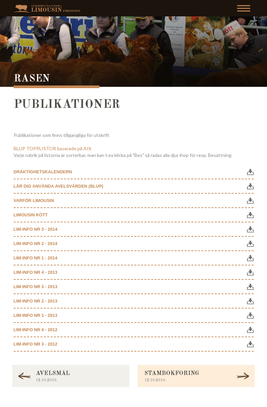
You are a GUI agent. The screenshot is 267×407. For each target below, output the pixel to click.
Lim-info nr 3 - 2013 (35, 286)
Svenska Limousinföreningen (49, 8)
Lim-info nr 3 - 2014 (35, 229)
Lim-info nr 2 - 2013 (35, 300)
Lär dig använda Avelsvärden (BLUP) (58, 186)
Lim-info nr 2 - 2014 (35, 243)
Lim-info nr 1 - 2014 (35, 257)
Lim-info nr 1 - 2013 (35, 315)
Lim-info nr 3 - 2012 (35, 344)
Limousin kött (31, 214)
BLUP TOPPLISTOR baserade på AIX (52, 148)
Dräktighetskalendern (43, 171)
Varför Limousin (34, 200)
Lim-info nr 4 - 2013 (35, 272)
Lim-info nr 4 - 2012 (35, 329)
